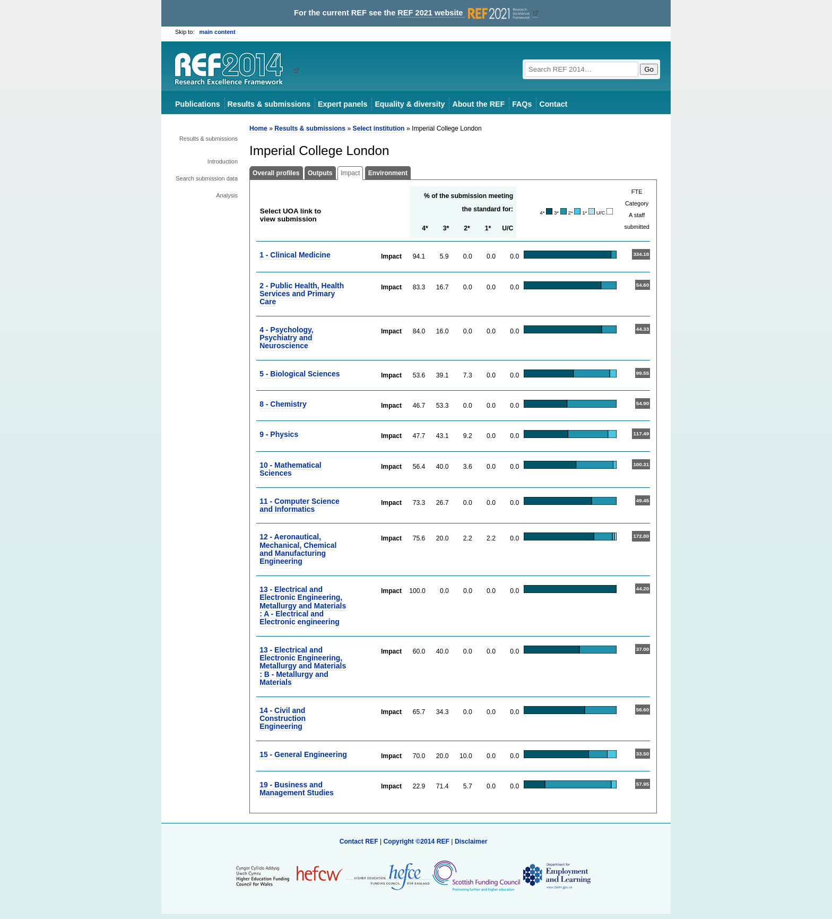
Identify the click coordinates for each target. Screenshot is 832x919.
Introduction (222, 161)
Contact (553, 104)
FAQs (522, 104)
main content (218, 32)
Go (649, 69)
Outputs (320, 173)
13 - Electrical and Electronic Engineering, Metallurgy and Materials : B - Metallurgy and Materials (302, 666)
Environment (388, 173)
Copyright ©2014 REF (417, 841)
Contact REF (359, 841)
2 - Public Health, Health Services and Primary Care (301, 293)
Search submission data (207, 178)
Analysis (227, 195)
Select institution (379, 128)
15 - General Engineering (303, 754)
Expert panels (342, 104)
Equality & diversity (410, 104)
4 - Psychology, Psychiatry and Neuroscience (286, 337)
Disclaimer (471, 841)
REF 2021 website (464, 13)
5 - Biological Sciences (299, 374)
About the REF (478, 104)
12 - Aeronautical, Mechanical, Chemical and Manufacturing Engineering (297, 548)
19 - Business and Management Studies (296, 788)
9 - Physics (278, 434)
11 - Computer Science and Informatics (299, 505)
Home (258, 128)
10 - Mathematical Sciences (290, 469)
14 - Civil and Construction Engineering (282, 718)
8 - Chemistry (283, 404)
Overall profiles (276, 173)
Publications (197, 104)
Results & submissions (269, 104)
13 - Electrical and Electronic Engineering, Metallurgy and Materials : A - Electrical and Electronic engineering (302, 605)
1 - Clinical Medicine (295, 255)
